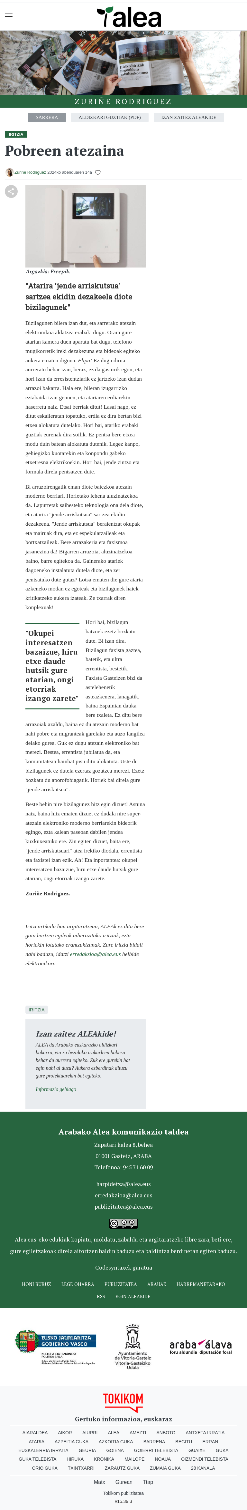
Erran (210, 1441)
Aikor (65, 1432)
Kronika (104, 1459)
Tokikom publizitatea (123, 1493)
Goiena (115, 1450)
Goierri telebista (156, 1450)
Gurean (124, 1482)
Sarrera (47, 117)
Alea (113, 1432)
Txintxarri (81, 1468)
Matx (99, 1482)
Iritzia (37, 1009)
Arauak (156, 1284)
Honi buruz (36, 1284)
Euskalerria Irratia (43, 1450)
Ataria (37, 1441)
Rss (101, 1296)
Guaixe (197, 1450)
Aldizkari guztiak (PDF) (110, 117)
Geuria (87, 1450)
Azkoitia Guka (116, 1441)
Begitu (183, 1441)
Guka (222, 1450)
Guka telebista (37, 1459)
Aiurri (89, 1432)
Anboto (166, 1432)
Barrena (154, 1441)
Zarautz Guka (122, 1468)
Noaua (163, 1459)
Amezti (138, 1432)
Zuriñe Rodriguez (123, 101)
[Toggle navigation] (9, 16)
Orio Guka (44, 1468)
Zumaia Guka (165, 1468)
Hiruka (75, 1459)
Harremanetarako (201, 1284)
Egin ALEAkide (133, 1296)
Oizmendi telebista (204, 1459)
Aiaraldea (35, 1432)
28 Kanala (203, 1468)
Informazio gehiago (56, 1089)
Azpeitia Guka (71, 1441)
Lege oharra (77, 1284)
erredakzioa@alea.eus (95, 954)
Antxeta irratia (205, 1432)
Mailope (134, 1459)
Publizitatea (121, 1284)
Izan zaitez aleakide (188, 117)
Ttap (148, 1482)
